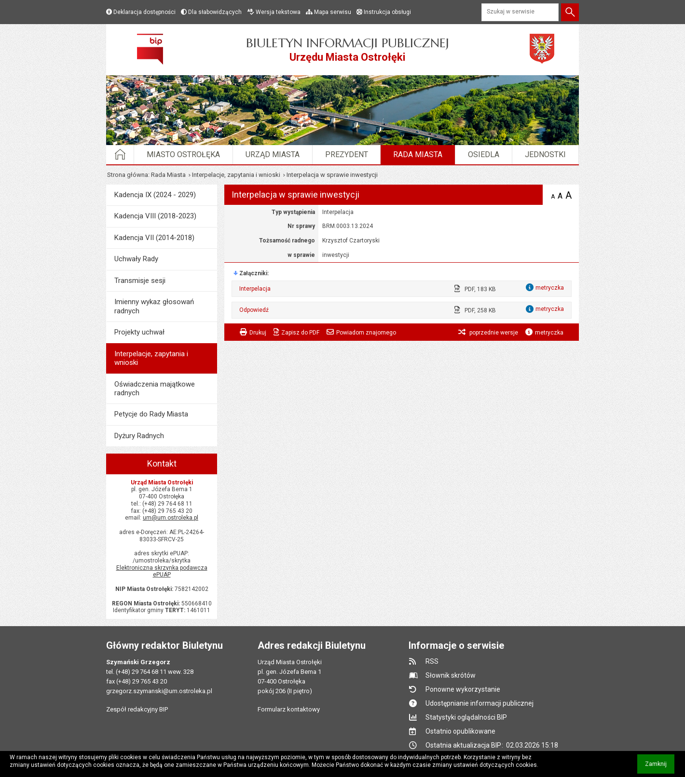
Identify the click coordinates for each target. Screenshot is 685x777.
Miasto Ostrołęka (183, 154)
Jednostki (545, 154)
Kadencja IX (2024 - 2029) (155, 194)
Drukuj (257, 332)
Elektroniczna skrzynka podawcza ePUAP (161, 571)
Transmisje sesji (139, 280)
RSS (431, 661)
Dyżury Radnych (139, 435)
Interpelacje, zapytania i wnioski (236, 174)
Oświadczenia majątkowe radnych (154, 388)
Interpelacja (255, 288)
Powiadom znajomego (366, 332)
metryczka (549, 332)
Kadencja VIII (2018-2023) (155, 216)
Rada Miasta (417, 154)
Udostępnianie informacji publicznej (479, 703)
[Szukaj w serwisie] (520, 12)
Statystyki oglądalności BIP (466, 717)
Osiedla (483, 154)
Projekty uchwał (139, 332)
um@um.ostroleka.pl (170, 517)
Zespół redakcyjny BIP (137, 709)
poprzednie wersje (493, 332)
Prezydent (346, 154)
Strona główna (127, 174)
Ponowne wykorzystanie (462, 689)
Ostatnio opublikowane (460, 731)
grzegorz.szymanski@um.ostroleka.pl (159, 691)
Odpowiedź (254, 310)
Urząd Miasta (273, 154)
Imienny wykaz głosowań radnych (154, 306)
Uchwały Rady (136, 259)
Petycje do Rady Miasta (151, 414)
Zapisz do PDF (300, 332)
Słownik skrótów (450, 675)
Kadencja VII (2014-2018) (154, 237)
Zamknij (659, 767)
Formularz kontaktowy (289, 709)
